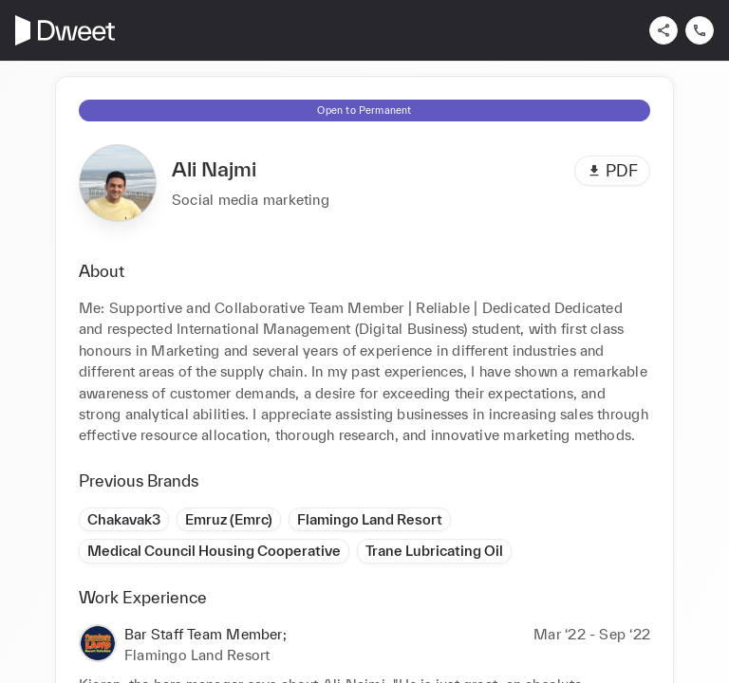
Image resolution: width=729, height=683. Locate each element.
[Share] (663, 30)
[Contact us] (699, 30)
